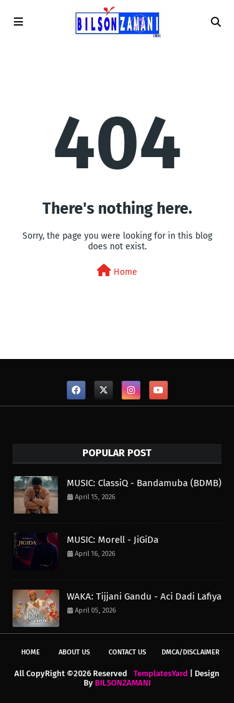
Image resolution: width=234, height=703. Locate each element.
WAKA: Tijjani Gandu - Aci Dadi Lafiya (144, 596)
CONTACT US (127, 652)
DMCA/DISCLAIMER (191, 652)
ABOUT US (74, 652)
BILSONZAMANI (123, 682)
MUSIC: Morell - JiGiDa (112, 539)
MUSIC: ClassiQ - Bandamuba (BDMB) (144, 483)
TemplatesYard (161, 673)
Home (117, 270)
